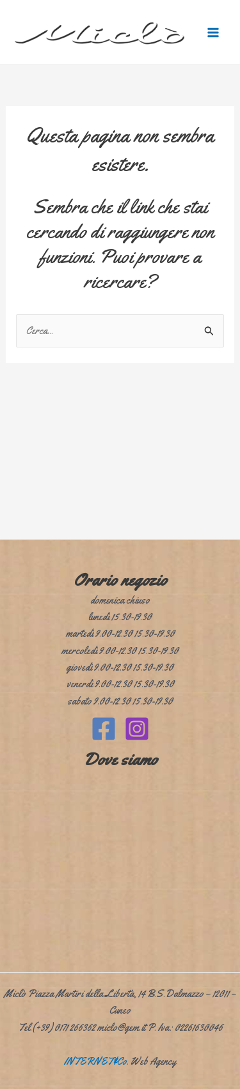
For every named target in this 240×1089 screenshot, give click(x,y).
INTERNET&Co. (96, 1061)
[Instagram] (137, 729)
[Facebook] (103, 729)
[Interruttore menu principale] (213, 33)
